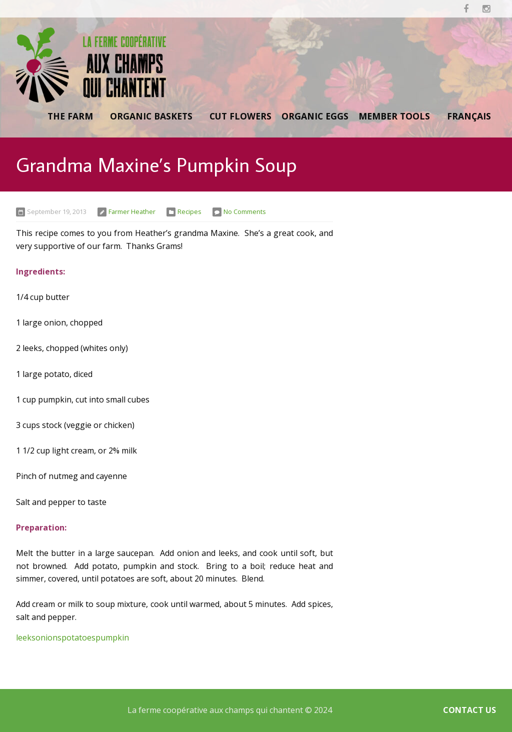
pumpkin (112, 637)
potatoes (79, 637)
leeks (26, 637)
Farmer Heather (132, 211)
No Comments (245, 211)
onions (49, 637)
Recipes (190, 211)
